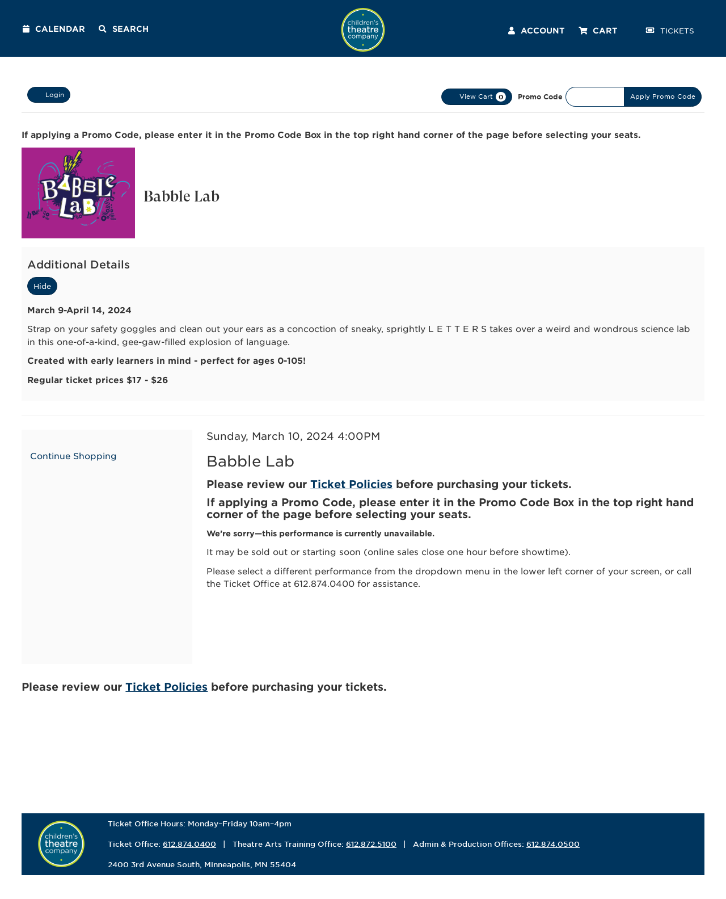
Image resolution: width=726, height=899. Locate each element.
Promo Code (540, 96)
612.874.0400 (189, 843)
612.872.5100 (371, 843)
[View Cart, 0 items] (476, 97)
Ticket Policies (351, 483)
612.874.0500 (553, 843)
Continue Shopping (73, 455)
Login (48, 94)
